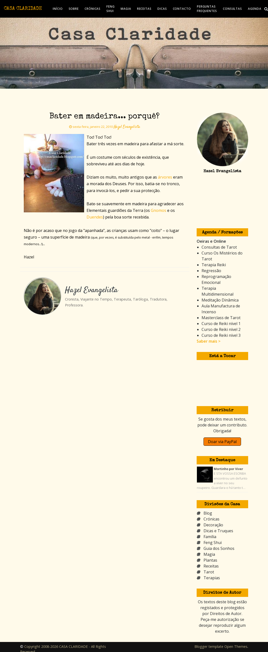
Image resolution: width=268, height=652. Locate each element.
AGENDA (254, 9)
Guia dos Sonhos (219, 548)
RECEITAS (144, 9)
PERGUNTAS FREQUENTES (207, 8)
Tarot (209, 572)
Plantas (210, 560)
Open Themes (235, 646)
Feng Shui (213, 542)
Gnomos (158, 210)
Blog (208, 513)
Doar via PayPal (222, 441)
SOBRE (74, 9)
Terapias (212, 577)
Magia (209, 554)
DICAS (162, 9)
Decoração (213, 525)
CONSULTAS (232, 9)
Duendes (95, 217)
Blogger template (208, 646)
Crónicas (211, 519)
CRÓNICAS (93, 9)
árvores (165, 177)
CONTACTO (182, 9)
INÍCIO (58, 9)
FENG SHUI (110, 8)
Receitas (211, 566)
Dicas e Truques (218, 530)
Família (210, 536)
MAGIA (126, 9)
